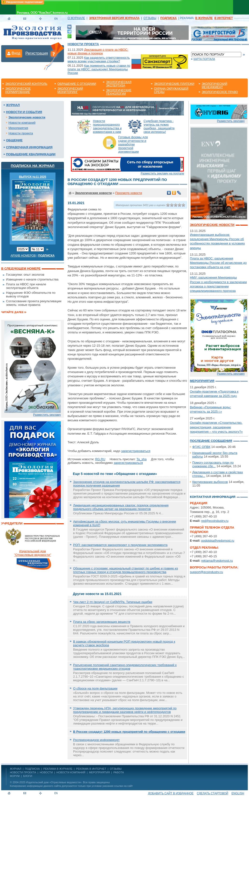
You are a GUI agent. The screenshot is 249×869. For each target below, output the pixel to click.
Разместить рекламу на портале (162, 173)
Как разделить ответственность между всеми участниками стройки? (99, 59)
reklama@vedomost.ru (217, 560)
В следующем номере (21, 268)
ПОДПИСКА (32, 768)
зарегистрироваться (135, 451)
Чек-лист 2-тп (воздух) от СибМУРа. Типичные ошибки (112, 602)
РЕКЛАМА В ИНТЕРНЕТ (91, 768)
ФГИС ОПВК (201, 447)
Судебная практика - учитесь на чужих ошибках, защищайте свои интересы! (159, 126)
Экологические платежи (174, 84)
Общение (14, 140)
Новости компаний (21, 122)
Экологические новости (26, 117)
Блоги (27, 776)
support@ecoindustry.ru (206, 572)
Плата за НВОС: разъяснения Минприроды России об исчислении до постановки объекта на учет (218, 263)
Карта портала (204, 58)
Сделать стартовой (212, 793)
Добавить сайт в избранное (171, 793)
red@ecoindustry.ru (214, 521)
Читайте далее (12, 312)
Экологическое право (220, 92)
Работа (118, 772)
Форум (15, 776)
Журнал (13, 105)
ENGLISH (237, 793)
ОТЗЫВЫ (150, 18)
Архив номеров (23, 255)
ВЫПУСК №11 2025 (32, 177)
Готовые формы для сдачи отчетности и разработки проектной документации (133, 144)
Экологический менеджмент (214, 85)
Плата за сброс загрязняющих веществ (101, 622)
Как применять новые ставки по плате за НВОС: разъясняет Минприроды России (99, 69)
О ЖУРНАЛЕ (76, 18)
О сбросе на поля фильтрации (95, 688)
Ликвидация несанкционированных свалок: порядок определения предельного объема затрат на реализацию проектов (120, 507)
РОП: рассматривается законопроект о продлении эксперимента (120, 545)
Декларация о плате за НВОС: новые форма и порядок (98, 51)
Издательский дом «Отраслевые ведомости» (54, 782)
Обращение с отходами (76, 84)
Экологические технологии (118, 92)
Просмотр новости (128, 193)
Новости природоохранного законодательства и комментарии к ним (107, 126)
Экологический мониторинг (70, 90)
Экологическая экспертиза (118, 83)
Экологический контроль (26, 84)
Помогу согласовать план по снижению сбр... (213, 464)
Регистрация (36, 53)
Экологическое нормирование (18, 90)
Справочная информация (29, 147)
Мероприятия (18, 128)
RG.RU (100, 459)
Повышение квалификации (30, 154)
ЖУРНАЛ (15, 768)
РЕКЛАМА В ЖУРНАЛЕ (57, 768)
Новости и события (24, 112)
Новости (46, 772)
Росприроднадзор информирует (96, 740)
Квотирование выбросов (210, 482)
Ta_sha (142, 459)
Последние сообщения (211, 441)
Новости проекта (83, 44)
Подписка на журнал (33, 166)
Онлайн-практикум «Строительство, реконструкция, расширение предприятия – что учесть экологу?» (216, 427)
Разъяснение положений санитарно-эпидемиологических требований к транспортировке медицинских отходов (125, 666)
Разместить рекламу (47, 415)
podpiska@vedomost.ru (217, 540)
